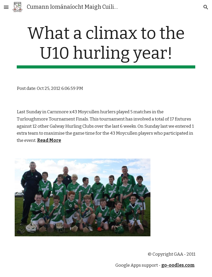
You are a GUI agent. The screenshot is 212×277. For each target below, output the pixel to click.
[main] (106, 46)
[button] (6, 7)
